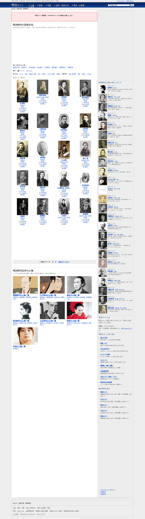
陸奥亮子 (24, 67)
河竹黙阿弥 (85, 185)
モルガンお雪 (111, 179)
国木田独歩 (85, 97)
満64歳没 (64, 196)
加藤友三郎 (111, 289)
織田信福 (110, 151)
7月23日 (44, 162)
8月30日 (87, 102)
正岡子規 (110, 207)
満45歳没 (42, 137)
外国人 (84, 74)
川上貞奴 (64, 160)
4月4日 (44, 134)
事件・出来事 (79, 5)
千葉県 (85, 101)
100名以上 (25, 346)
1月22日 (87, 192)
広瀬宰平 (110, 225)
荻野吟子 (110, 262)
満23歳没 (42, 195)
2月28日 (66, 102)
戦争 (41, 5)
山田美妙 (85, 128)
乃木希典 (110, 234)
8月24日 (44, 192)
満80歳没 (42, 165)
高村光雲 (22, 186)
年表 (32, 7)
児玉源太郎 (32, 67)
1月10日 (24, 163)
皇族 (26, 74)
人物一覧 (19, 8)
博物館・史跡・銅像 (106, 365)
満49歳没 (22, 139)
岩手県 (22, 106)
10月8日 (66, 222)
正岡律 (109, 133)
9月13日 (66, 194)
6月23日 (87, 104)
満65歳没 (64, 138)
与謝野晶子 (62, 67)
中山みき (110, 188)
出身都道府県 (104, 371)
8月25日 (87, 133)
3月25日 (44, 220)
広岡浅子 (110, 197)
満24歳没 (85, 166)
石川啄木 (47, 67)
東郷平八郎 (16, 67)
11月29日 (65, 193)
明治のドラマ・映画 (56, 511)
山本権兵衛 (111, 298)
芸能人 (58, 74)
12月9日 (24, 137)
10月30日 (24, 165)
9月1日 (44, 100)
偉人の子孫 (103, 338)
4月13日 (24, 110)
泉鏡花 (23, 216)
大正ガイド (103, 410)
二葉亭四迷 (42, 129)
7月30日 (44, 164)
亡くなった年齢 (105, 354)
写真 (49, 5)
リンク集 (15, 514)
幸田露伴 (42, 157)
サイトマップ (120, 1)
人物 (32, 5)
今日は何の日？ (105, 349)
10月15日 (44, 102)
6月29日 (44, 194)
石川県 (22, 219)
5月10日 (44, 135)
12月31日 (87, 220)
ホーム (13, 8)
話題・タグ (103, 343)
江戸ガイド (103, 399)
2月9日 (24, 135)
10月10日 (24, 193)
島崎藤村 (42, 216)
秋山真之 (40, 67)
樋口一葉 (85, 158)
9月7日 (24, 222)
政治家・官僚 (32, 74)
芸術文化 (25, 8)
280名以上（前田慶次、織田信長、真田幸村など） (25, 296)
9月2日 (66, 165)
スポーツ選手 (51, 74)
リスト (30, 70)
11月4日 (24, 221)
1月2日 (66, 135)
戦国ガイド (103, 392)
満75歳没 (64, 168)
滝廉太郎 (42, 187)
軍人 (39, 74)
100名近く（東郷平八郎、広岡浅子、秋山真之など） (25, 321)
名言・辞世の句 (62, 5)
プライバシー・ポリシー (107, 489)
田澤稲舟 (64, 97)
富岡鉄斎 (85, 214)
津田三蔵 (110, 161)
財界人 (44, 74)
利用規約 (103, 492)
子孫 (14, 511)
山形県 (64, 100)
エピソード (103, 360)
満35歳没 (22, 166)
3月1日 (87, 190)
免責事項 (103, 494)
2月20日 (24, 108)
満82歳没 (22, 194)
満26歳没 (22, 111)
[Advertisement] (54, 46)
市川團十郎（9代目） (63, 188)
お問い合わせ (130, 1)
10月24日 (87, 135)
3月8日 (24, 191)
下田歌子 (64, 216)
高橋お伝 (110, 96)
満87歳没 (85, 222)
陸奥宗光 (110, 280)
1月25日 (87, 219)
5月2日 (87, 163)
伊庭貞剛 (110, 271)
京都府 (85, 217)
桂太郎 (109, 243)
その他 (89, 74)
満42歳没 (85, 137)
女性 (79, 74)
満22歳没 (64, 105)
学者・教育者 (72, 74)
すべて (21, 74)
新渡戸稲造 (42, 95)
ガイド (17, 5)
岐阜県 (42, 219)
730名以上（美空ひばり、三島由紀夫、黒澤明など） (79, 321)
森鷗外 (109, 115)
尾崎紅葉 (22, 158)
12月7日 (66, 166)
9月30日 (66, 220)
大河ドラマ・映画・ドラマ (108, 376)
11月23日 (87, 165)
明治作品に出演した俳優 (71, 511)
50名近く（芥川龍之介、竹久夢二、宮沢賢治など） (52, 321)
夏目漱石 (54, 67)
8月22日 (44, 222)
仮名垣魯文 (64, 130)
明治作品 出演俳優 (106, 382)
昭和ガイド (103, 416)
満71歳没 (42, 103)
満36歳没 (85, 106)
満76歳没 (85, 193)
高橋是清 (70, 67)
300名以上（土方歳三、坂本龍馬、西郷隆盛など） (79, 296)
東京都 (22, 134)
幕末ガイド (103, 405)
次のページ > (63, 262)
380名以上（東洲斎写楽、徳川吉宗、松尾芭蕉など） (52, 296)
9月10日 (66, 103)
